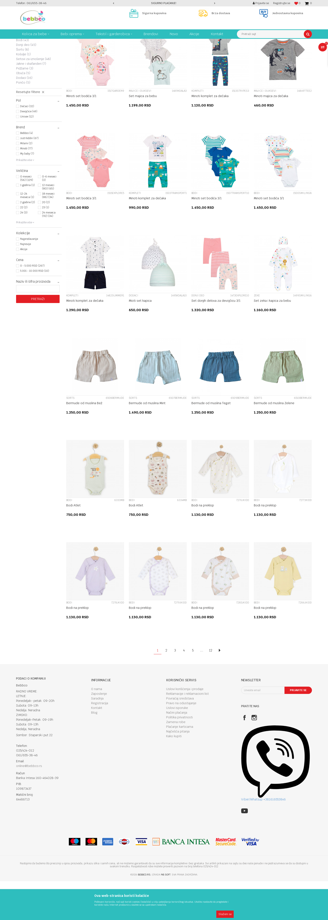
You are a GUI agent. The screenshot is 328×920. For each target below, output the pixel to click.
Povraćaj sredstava (180, 737)
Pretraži (38, 338)
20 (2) (46, 241)
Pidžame (24, 107)
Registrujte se (281, 3)
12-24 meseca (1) (27, 234)
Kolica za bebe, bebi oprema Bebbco (37, 42)
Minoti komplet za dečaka (210, 135)
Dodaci (24, 117)
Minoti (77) (26, 187)
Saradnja (97, 737)
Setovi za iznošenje (33, 98)
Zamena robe (175, 760)
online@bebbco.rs (29, 805)
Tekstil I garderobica (90, 42)
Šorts (22, 88)
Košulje (23, 93)
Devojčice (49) (28, 150)
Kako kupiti (174, 775)
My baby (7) (27, 192)
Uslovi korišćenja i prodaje (184, 727)
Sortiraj (231, 50)
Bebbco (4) (26, 172)
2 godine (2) (27, 241)
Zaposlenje (99, 732)
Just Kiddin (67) (29, 177)
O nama (96, 727)
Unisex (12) (27, 155)
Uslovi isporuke (177, 746)
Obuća (23, 112)
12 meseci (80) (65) (48, 225)
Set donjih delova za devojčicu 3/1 (216, 339)
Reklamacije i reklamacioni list (187, 732)
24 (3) (23, 251)
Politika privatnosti (179, 756)
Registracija (99, 742)
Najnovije (25, 283)
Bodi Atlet (73, 544)
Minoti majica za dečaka (271, 135)
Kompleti (26, 60)
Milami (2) (26, 182)
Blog (94, 751)
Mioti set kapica (140, 339)
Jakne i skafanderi (31, 102)
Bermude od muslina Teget (211, 442)
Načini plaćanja (176, 751)
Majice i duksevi (30, 69)
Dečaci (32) (27, 145)
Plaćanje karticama (179, 765)
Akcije (23, 288)
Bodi (22, 79)
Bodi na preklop (202, 544)
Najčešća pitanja (178, 770)
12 (210, 689)
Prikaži (267, 50)
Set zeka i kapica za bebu (272, 339)
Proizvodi (68, 42)
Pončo (23, 121)
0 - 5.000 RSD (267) (32, 304)
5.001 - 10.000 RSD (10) (34, 309)
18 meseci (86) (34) (48, 234)
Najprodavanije (29, 277)
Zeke (23, 65)
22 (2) (23, 246)
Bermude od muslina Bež (84, 442)
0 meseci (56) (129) (26, 217)
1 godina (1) (27, 224)
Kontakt (96, 746)
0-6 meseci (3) (49, 217)
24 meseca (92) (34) (49, 253)
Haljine (23, 74)
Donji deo (26, 84)
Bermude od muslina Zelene (274, 442)
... (201, 689)
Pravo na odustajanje (181, 742)
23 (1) (45, 246)
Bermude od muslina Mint (147, 442)
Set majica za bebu (143, 135)
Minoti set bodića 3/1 (81, 135)
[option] (164, 3)
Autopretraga (212, 50)
